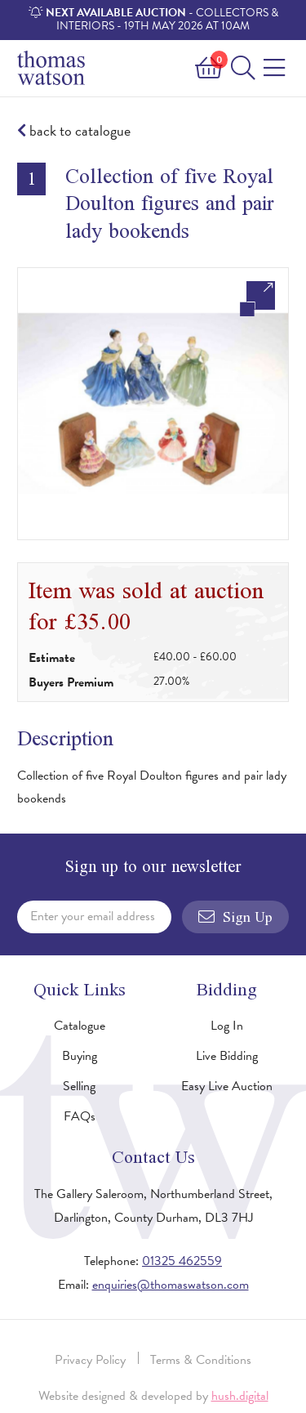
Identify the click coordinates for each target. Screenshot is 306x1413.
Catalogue (79, 1025)
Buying (79, 1056)
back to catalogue (74, 131)
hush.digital (239, 1396)
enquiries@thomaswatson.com (170, 1285)
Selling (79, 1086)
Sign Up (235, 917)
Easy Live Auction (227, 1086)
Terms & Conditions (200, 1360)
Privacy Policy (90, 1360)
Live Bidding (227, 1056)
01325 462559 (182, 1261)
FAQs (79, 1116)
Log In (227, 1025)
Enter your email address (92, 916)
